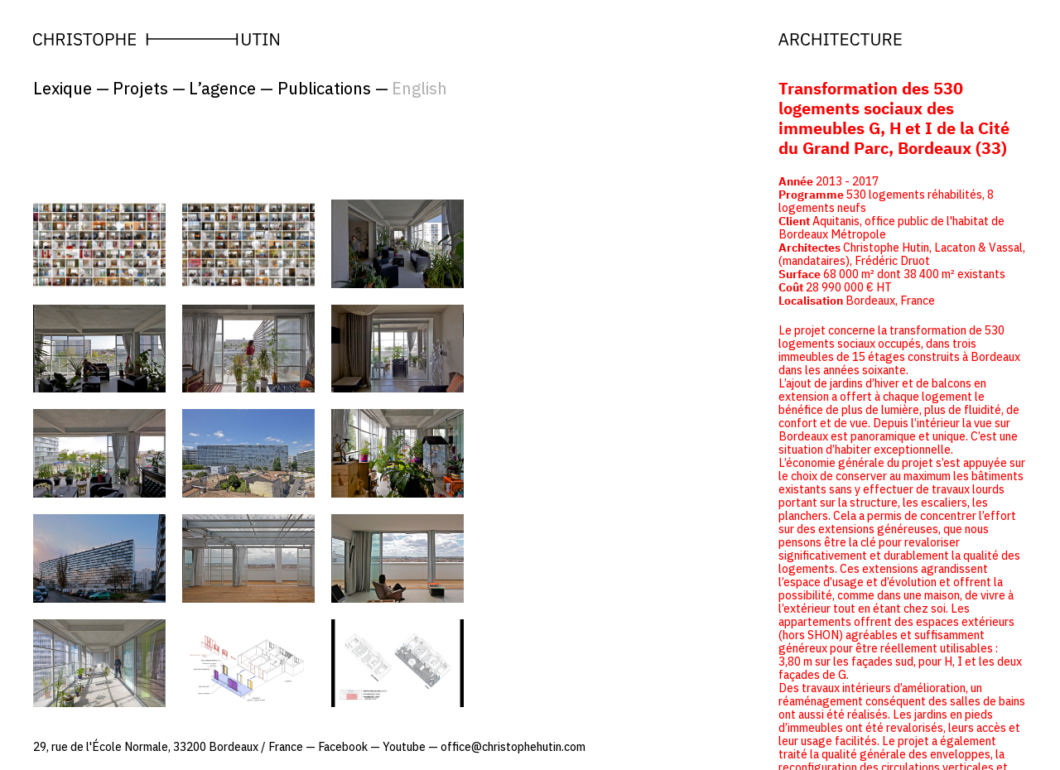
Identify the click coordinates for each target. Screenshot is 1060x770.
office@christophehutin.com (513, 746)
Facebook (343, 746)
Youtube (404, 746)
